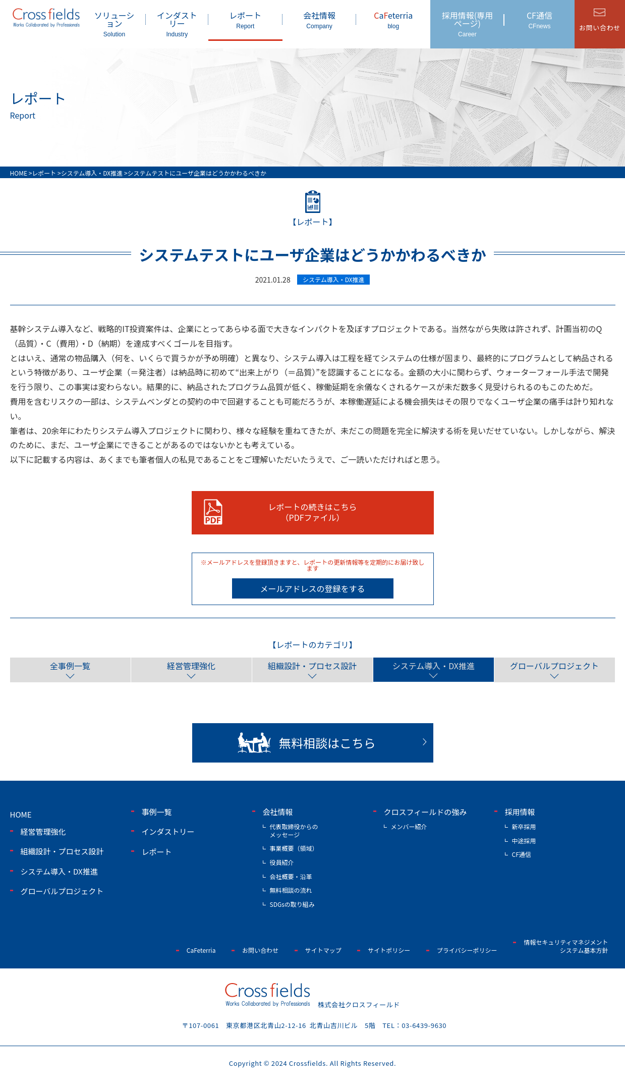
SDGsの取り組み (292, 904)
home (21, 814)
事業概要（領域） (294, 848)
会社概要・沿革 (291, 876)
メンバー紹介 (409, 826)
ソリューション (114, 23)
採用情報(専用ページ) (467, 23)
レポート (245, 19)
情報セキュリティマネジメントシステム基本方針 (566, 946)
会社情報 (319, 19)
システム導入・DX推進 (433, 666)
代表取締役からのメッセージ (294, 830)
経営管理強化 (191, 666)
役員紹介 (282, 862)
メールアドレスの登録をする (312, 588)
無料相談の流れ (291, 890)
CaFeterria (201, 950)
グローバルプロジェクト (554, 666)
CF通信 (539, 19)
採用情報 (520, 811)
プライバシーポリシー (467, 950)
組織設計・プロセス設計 (312, 666)
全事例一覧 (70, 666)
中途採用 (524, 840)
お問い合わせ (260, 950)
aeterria (393, 19)
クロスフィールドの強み (425, 811)
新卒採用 (524, 826)
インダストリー (177, 23)
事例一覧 (157, 811)
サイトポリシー (389, 950)
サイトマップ (323, 950)
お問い (599, 27)
